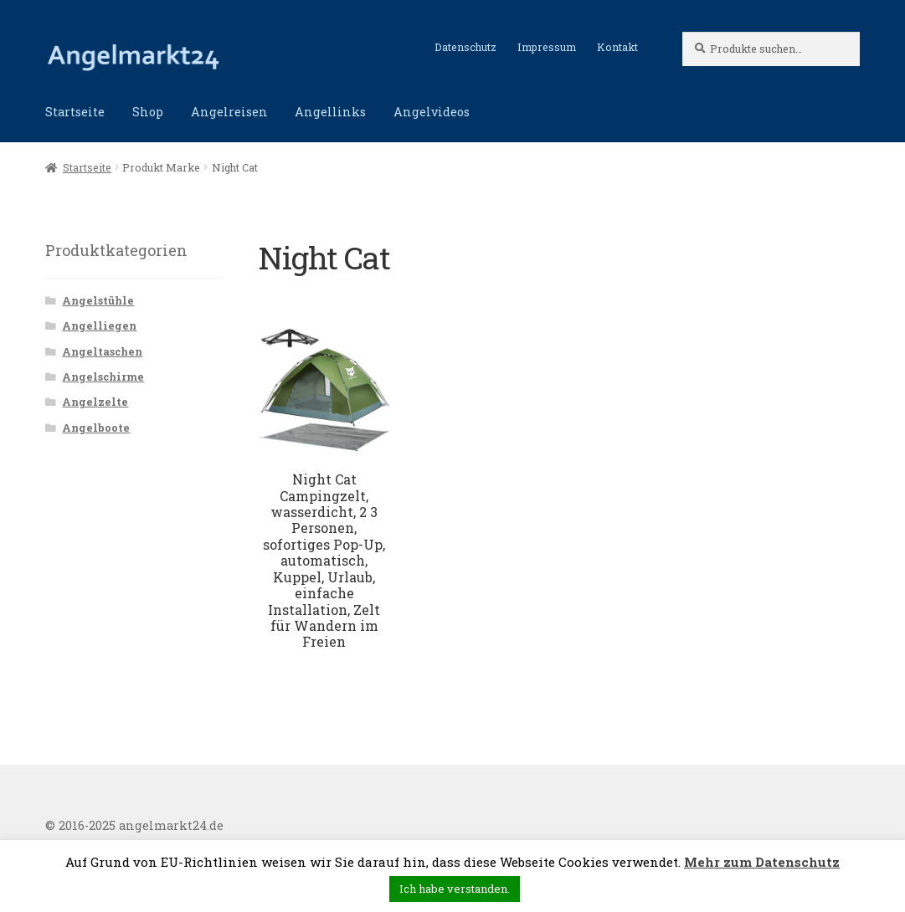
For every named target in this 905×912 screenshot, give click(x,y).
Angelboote (96, 427)
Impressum (546, 47)
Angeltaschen (102, 351)
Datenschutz (465, 47)
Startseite (75, 112)
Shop (147, 112)
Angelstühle (98, 300)
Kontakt (617, 47)
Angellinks (330, 112)
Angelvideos (431, 112)
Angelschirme (103, 376)
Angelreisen (229, 112)
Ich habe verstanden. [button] (454, 888)
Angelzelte (95, 401)
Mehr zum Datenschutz (762, 861)
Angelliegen (99, 325)
